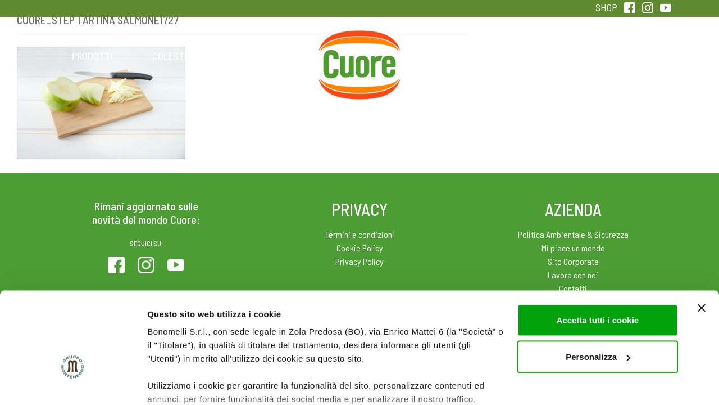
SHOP (606, 7)
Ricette (270, 56)
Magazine (448, 56)
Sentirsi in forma (627, 56)
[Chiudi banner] (702, 235)
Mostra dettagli (177, 383)
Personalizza (598, 284)
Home (359, 43)
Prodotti (92, 56)
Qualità (538, 56)
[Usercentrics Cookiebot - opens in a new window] (73, 383)
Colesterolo (181, 56)
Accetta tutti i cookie (597, 247)
